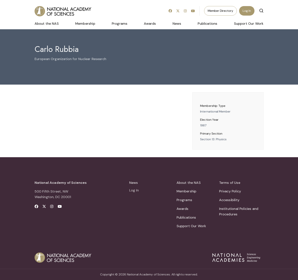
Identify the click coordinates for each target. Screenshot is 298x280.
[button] (261, 10)
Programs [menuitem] (119, 23)
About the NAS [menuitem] (47, 23)
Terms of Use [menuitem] (229, 182)
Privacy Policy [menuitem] (230, 191)
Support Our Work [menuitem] (249, 23)
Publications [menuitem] (207, 23)
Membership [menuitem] (85, 23)
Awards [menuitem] (150, 23)
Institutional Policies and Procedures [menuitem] (238, 211)
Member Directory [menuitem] (220, 11)
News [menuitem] (177, 23)
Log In (247, 11)
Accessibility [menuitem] (229, 200)
